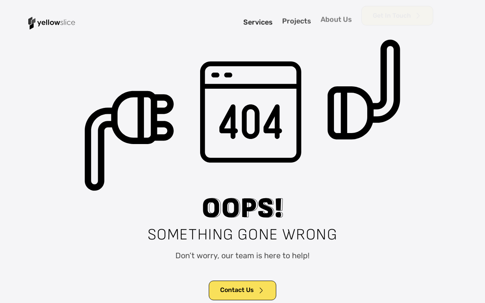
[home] (52, 23)
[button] (453, 23)
